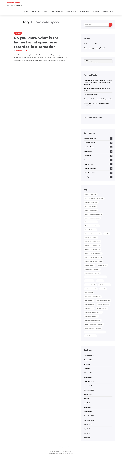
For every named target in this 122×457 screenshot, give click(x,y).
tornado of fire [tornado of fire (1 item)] (89, 308)
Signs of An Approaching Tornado (94, 48)
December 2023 (89, 381)
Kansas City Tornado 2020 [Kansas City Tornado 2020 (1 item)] (92, 249)
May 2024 (87, 368)
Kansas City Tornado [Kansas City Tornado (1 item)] (91, 237)
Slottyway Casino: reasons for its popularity (98, 99)
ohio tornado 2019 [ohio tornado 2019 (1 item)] (90, 285)
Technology (96, 11)
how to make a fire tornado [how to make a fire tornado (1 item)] (93, 233)
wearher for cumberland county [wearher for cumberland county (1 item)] (94, 324)
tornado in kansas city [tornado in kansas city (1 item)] (103, 300)
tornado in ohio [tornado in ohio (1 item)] (89, 304)
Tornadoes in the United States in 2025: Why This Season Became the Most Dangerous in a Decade (98, 82)
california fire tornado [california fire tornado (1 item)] (91, 202)
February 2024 (88, 373)
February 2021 (88, 411)
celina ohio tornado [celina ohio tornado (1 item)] (90, 206)
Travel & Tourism (108, 11)
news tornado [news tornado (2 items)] (89, 281)
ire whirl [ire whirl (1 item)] (107, 233)
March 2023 (87, 407)
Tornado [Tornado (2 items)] (103, 288)
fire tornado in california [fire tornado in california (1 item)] (92, 226)
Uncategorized (88, 177)
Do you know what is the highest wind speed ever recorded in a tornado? (36, 42)
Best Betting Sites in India (63, 447)
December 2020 (89, 416)
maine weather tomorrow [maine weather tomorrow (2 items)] (92, 269)
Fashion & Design (71, 11)
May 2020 (87, 433)
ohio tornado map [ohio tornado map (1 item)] (105, 285)
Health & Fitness (85, 11)
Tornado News (35, 11)
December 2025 (89, 356)
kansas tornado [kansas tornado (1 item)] (89, 265)
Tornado (45, 11)
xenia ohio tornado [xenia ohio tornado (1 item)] (90, 336)
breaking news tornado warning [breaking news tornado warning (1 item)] (94, 198)
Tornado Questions (90, 168)
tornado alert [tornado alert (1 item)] (89, 292)
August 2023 (88, 394)
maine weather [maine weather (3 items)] (102, 265)
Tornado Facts (13, 2)
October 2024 (88, 360)
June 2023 (87, 398)
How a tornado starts (91, 95)
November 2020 (89, 420)
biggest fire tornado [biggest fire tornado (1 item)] (90, 194)
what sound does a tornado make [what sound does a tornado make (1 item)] (94, 332)
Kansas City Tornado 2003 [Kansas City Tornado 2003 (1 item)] (92, 241)
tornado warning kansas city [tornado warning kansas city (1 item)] (93, 312)
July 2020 (87, 429)
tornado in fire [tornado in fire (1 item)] (89, 300)
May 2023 (87, 403)
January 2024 (88, 377)
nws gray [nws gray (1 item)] (99, 281)
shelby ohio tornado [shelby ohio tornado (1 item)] (91, 288)
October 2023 (88, 386)
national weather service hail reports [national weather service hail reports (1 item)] (95, 277)
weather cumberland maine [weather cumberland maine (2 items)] (93, 328)
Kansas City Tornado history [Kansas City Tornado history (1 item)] (93, 253)
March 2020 (87, 437)
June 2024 (87, 364)
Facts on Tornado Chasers (92, 44)
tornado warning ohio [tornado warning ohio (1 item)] (91, 316)
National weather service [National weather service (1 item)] (92, 273)
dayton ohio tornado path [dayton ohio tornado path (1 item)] (92, 218)
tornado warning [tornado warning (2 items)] (102, 308)
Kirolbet (53, 447)
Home (26, 11)
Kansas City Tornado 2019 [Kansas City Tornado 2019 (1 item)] (92, 245)
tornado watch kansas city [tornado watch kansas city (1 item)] (92, 320)
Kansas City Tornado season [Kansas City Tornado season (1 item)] (93, 257)
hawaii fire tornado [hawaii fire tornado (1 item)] (90, 230)
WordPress (70, 453)
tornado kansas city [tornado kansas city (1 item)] (103, 304)
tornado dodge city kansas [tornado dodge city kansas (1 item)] (93, 296)
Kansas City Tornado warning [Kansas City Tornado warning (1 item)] (93, 261)
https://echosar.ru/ (91, 62)
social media (88, 151)
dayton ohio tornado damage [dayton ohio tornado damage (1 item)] (93, 214)
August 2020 (88, 424)
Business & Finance (57, 11)
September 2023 (89, 390)
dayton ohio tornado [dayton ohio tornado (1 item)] (91, 210)
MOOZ (57, 453)
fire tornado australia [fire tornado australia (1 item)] (91, 222)
